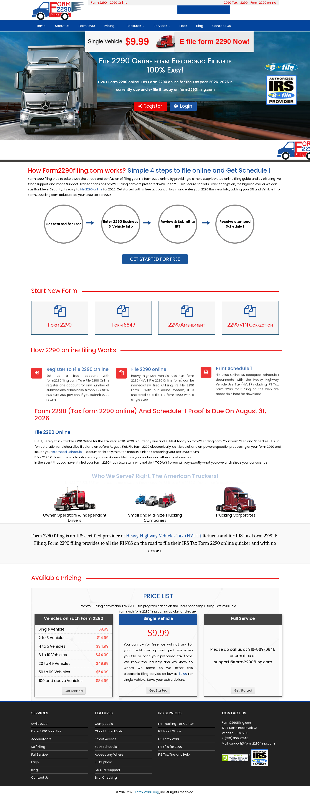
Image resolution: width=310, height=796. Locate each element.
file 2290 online (91, 189)
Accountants (41, 739)
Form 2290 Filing (147, 792)
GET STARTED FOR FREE (155, 259)
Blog (199, 25)
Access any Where (109, 754)
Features (134, 25)
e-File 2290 (39, 724)
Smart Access (105, 739)
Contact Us (221, 25)
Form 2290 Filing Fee (46, 731)
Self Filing (38, 747)
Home (41, 25)
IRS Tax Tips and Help (174, 754)
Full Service (39, 754)
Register (245, 9)
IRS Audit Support (107, 770)
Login (270, 9)
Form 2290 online (263, 2)
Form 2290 (99, 2)
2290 (244, 2)
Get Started (74, 691)
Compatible (104, 724)
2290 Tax (230, 2)
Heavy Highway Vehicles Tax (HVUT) (163, 536)
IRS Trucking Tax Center (176, 724)
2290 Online (118, 2)
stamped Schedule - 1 (69, 452)
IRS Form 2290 (168, 739)
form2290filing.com (197, 89)
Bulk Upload (103, 762)
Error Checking (106, 777)
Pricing (109, 25)
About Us (62, 25)
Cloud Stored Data (109, 731)
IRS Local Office (169, 731)
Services (160, 25)
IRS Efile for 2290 (170, 747)
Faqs (183, 25)
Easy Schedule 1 (107, 747)
